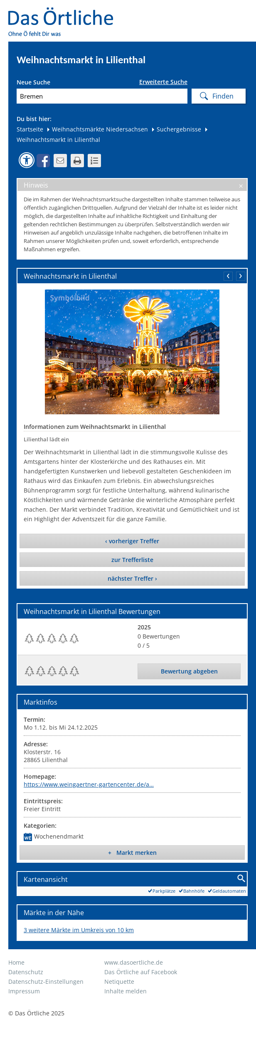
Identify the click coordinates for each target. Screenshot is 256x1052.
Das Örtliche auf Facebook (140, 972)
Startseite (30, 129)
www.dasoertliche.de (133, 962)
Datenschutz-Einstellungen (46, 981)
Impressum (24, 991)
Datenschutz (25, 972)
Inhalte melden (125, 991)
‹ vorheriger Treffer (132, 541)
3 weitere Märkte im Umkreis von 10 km (79, 930)
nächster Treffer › (132, 578)
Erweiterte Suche (163, 82)
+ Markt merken (132, 852)
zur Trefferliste (132, 560)
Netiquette (119, 981)
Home (16, 962)
